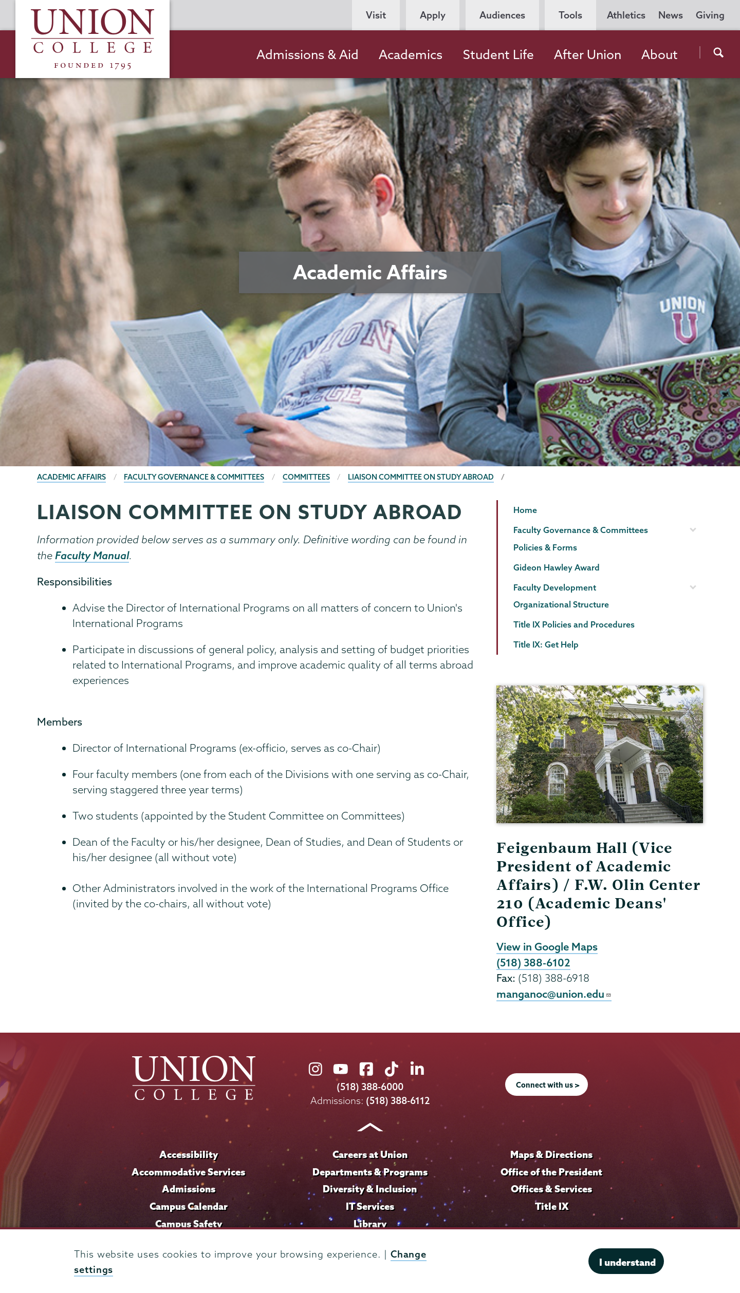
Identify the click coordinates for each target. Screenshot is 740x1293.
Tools (570, 15)
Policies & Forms (545, 547)
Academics (410, 54)
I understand (627, 1262)
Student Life (498, 54)
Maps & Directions (551, 1154)
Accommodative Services (188, 1172)
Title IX (551, 1206)
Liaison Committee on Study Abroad (421, 477)
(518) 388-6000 (370, 1087)
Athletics (626, 15)
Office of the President (551, 1172)
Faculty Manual (92, 555)
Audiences (502, 15)
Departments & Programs (370, 1172)
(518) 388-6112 (398, 1101)
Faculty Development (554, 587)
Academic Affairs (71, 477)
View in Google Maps (547, 946)
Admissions (188, 1189)
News (670, 15)
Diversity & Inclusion (370, 1189)
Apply (433, 15)
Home (525, 510)
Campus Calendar (189, 1206)
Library (370, 1224)
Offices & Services (551, 1189)
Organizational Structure (561, 604)
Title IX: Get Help (546, 644)
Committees (306, 477)
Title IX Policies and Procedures (574, 624)
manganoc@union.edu (554, 993)
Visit (376, 15)
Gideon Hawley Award (556, 567)
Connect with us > (548, 1085)
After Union (587, 54)
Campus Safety (188, 1224)
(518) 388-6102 (533, 962)
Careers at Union (370, 1154)
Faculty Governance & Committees (194, 477)
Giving (710, 15)
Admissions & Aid (307, 54)
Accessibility (188, 1154)
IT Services (370, 1206)
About (659, 54)
